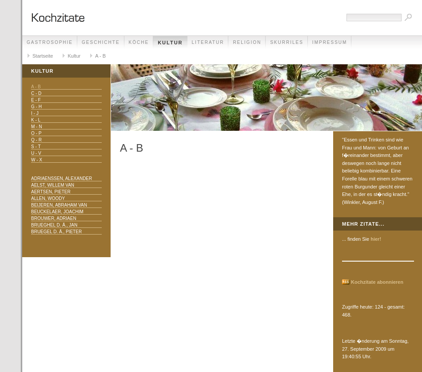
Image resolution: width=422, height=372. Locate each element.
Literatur (208, 42)
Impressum (329, 42)
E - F (36, 100)
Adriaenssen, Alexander (61, 178)
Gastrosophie (50, 42)
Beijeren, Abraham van (59, 205)
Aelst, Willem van (52, 185)
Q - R (36, 139)
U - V (36, 153)
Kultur (170, 42)
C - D (36, 93)
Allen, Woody (48, 198)
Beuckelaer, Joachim (57, 211)
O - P (36, 133)
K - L (35, 119)
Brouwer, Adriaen (53, 218)
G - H (36, 106)
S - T (35, 146)
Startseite (42, 56)
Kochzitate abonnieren (377, 282)
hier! (375, 239)
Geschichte (101, 42)
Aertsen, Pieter (51, 191)
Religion (247, 42)
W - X (36, 159)
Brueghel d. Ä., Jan (54, 225)
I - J (35, 113)
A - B (100, 56)
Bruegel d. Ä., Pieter (56, 231)
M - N (36, 126)
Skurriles (286, 42)
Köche (139, 42)
